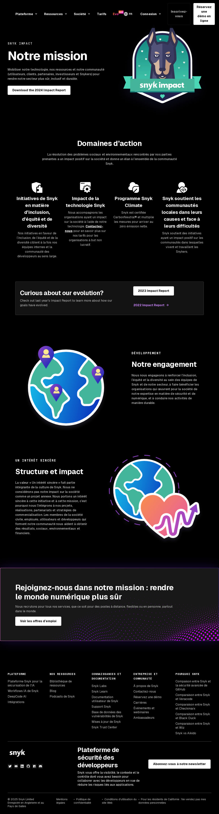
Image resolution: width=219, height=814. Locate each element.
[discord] (40, 766)
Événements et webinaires (143, 710)
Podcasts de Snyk (62, 696)
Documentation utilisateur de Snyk (105, 699)
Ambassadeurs (143, 718)
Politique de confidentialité (82, 801)
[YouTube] (16, 766)
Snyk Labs (99, 686)
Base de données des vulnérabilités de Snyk (107, 714)
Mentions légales (62, 801)
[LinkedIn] (22, 766)
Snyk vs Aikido (185, 733)
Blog (53, 691)
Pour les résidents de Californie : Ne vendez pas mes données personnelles (172, 801)
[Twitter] (10, 766)
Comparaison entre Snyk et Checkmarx (192, 706)
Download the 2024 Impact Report (39, 90)
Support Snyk (101, 707)
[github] (28, 766)
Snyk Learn (99, 691)
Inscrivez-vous (179, 14)
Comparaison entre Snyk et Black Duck (192, 716)
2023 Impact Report (153, 291)
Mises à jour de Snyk (106, 722)
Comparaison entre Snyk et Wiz (192, 726)
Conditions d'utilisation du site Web (119, 801)
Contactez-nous (144, 691)
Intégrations (16, 702)
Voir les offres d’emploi (38, 621)
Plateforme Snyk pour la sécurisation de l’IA (25, 683)
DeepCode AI (17, 696)
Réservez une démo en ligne (204, 14)
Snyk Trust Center (104, 727)
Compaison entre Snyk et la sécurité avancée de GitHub (193, 685)
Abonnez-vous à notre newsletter (179, 764)
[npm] (34, 766)
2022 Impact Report (148, 305)
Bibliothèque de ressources (61, 683)
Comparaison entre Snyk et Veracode (192, 697)
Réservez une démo (147, 697)
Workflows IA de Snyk (23, 691)
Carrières (140, 703)
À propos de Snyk (145, 686)
